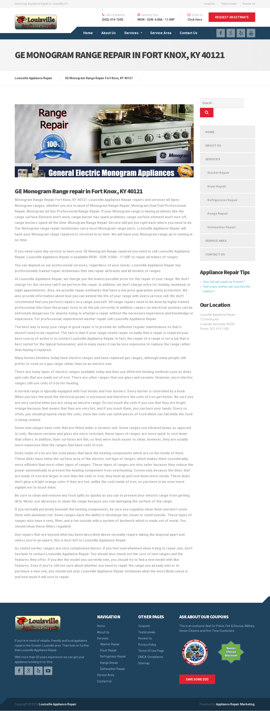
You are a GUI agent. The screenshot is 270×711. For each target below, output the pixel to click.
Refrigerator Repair (222, 190)
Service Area (160, 33)
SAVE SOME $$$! (197, 679)
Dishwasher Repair (221, 217)
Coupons (209, 3)
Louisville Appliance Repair (57, 704)
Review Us (249, 3)
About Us (108, 33)
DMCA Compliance (150, 657)
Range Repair (217, 204)
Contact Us (188, 33)
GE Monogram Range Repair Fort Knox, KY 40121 (99, 78)
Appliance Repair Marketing (235, 704)
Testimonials (228, 3)
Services (131, 33)
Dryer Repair (216, 177)
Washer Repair (218, 163)
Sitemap (144, 663)
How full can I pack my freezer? (224, 272)
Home (88, 33)
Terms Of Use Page (151, 650)
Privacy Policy (147, 644)
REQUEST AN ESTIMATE (232, 17)
